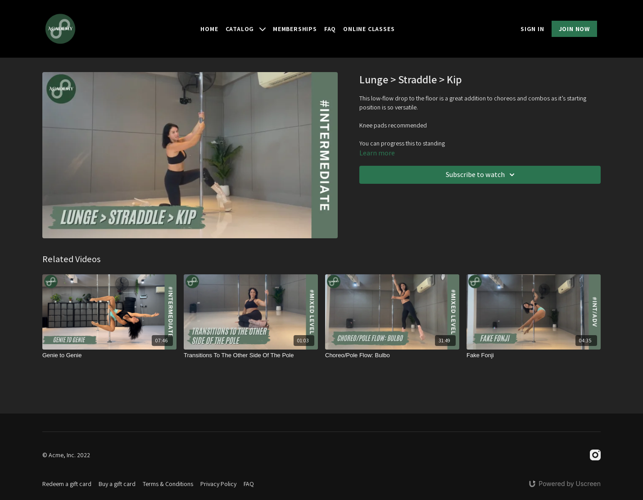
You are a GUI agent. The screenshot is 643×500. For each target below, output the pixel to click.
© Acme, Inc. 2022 (66, 455)
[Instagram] (595, 455)
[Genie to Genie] (109, 355)
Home (209, 29)
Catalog (246, 29)
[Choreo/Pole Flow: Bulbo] (392, 355)
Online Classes (368, 29)
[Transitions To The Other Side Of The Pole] (251, 355)
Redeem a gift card (66, 484)
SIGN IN (532, 29)
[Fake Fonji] (533, 355)
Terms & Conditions (168, 484)
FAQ (330, 29)
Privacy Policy (218, 484)
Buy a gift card (117, 484)
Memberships (295, 29)
